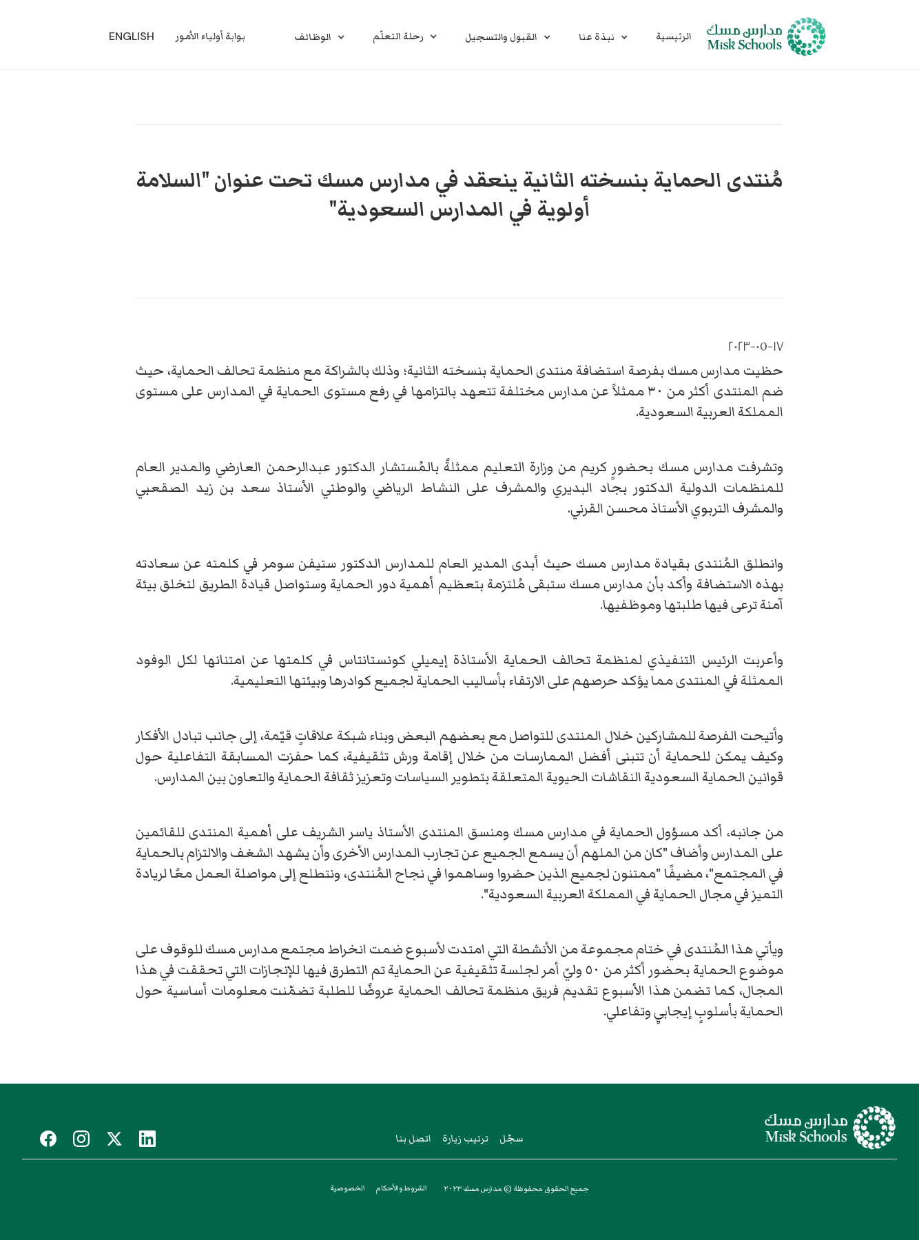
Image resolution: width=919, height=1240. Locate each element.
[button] (319, 37)
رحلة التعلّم (398, 36)
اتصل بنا (413, 1138)
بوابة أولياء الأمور (210, 36)
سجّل (511, 1138)
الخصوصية (347, 1188)
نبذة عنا (597, 37)
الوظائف (312, 37)
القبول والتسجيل (501, 37)
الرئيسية (674, 36)
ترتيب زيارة (465, 1138)
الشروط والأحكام (401, 1188)
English (131, 36)
